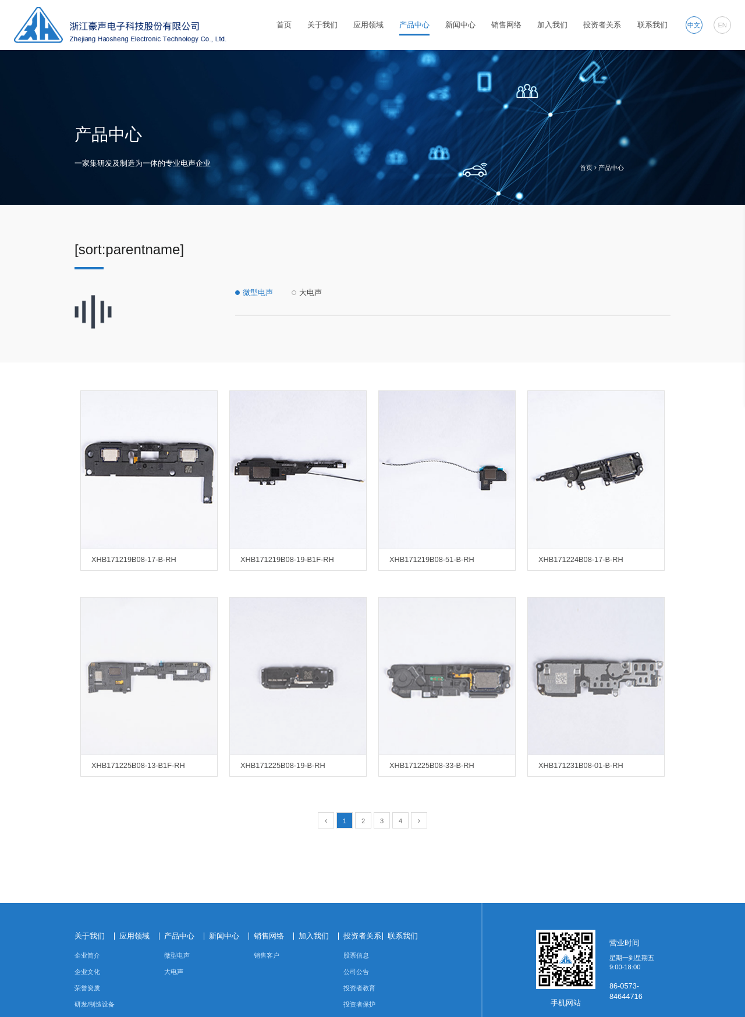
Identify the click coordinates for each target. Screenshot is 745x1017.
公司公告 (356, 971)
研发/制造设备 (94, 1004)
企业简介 (87, 955)
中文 (693, 25)
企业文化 (87, 971)
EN (722, 25)
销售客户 (266, 955)
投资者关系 (602, 24)
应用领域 (368, 24)
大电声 (310, 292)
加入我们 (552, 24)
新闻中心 (460, 24)
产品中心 (414, 24)
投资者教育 (359, 987)
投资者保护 (359, 1004)
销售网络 (506, 24)
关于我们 (322, 24)
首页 (284, 24)
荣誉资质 (87, 987)
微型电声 (258, 292)
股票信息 (356, 955)
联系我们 (652, 24)
